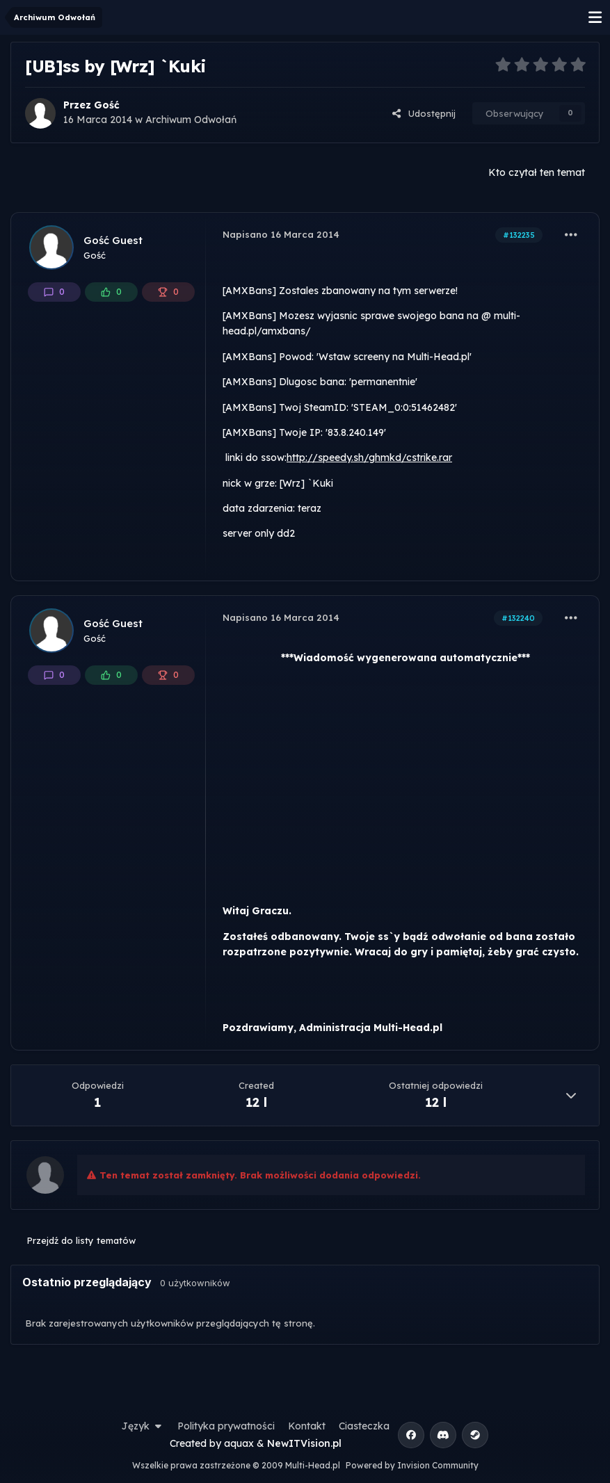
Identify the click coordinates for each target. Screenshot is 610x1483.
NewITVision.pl (304, 1443)
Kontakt (307, 1426)
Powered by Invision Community (412, 1465)
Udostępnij (424, 113)
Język (143, 1426)
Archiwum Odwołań (190, 119)
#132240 (518, 618)
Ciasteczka (364, 1426)
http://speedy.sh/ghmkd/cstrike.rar (369, 457)
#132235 (519, 235)
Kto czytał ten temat (536, 172)
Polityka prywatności (226, 1426)
